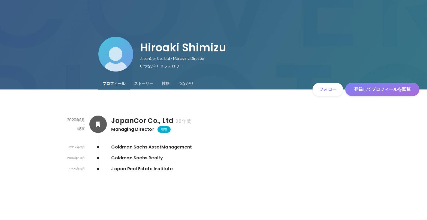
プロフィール (113, 83)
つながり (185, 83)
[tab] (114, 83)
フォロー (328, 89)
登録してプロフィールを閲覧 (382, 89)
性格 (165, 83)
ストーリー (143, 83)
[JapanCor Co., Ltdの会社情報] (98, 124)
